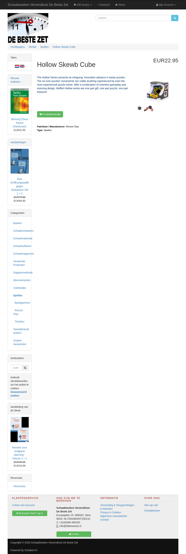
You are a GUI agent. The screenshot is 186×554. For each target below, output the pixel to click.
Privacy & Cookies (110, 512)
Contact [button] (74, 534)
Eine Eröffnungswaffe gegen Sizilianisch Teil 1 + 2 (20, 186)
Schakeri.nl (31, 550)
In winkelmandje (50, 114)
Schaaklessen (152, 510)
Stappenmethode (21, 272)
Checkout (103, 4)
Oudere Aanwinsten (19, 342)
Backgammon (21, 302)
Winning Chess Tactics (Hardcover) (19, 123)
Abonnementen (21, 280)
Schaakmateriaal (21, 238)
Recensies (19, 486)
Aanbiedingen (18, 142)
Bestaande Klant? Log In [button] (30, 513)
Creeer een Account (23, 505)
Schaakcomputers (21, 230)
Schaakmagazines (21, 253)
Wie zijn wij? (151, 505)
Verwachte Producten (19, 263)
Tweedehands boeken (21, 331)
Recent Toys (18, 312)
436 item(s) (83, 4)
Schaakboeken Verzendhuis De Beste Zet (38, 5)
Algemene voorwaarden (113, 516)
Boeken (17, 223)
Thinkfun (18, 321)
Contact (104, 519)
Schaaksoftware (21, 246)
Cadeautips (19, 287)
